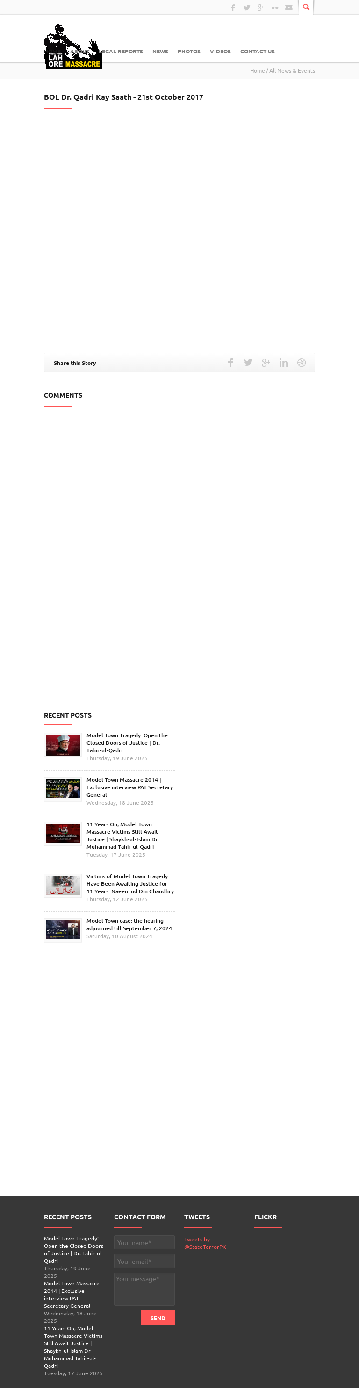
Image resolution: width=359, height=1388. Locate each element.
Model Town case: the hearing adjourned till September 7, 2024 (129, 924)
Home (52, 51)
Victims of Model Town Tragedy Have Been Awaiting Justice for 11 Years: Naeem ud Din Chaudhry (130, 883)
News (160, 51)
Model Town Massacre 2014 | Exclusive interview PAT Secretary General (129, 787)
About (79, 51)
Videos (220, 51)
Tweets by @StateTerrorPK (205, 1242)
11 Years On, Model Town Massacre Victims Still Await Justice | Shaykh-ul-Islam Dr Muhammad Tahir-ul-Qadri (122, 835)
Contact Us (257, 51)
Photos (189, 51)
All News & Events (292, 70)
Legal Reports (121, 51)
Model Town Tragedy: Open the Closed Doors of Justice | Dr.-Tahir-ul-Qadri (127, 742)
